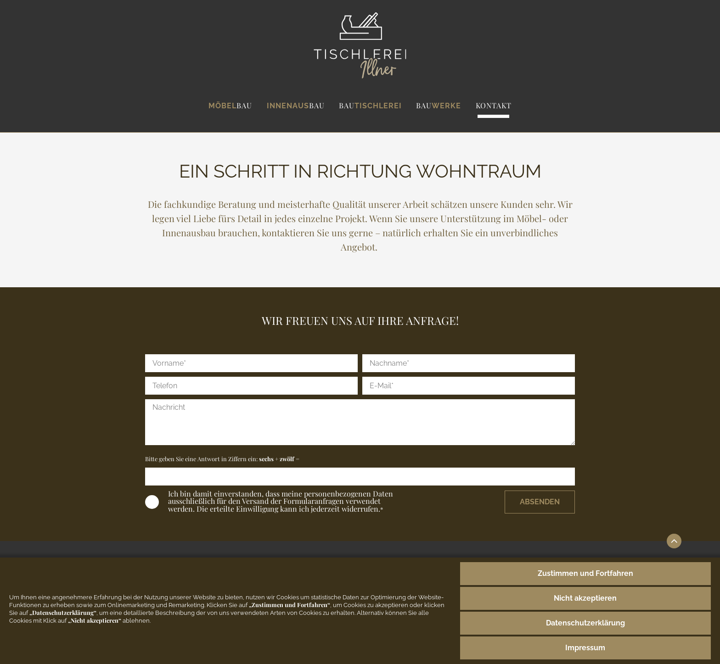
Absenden (540, 501)
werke (438, 105)
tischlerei (370, 105)
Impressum (585, 647)
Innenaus (296, 105)
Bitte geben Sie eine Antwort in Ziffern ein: (222, 459)
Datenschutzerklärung (585, 623)
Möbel (230, 105)
